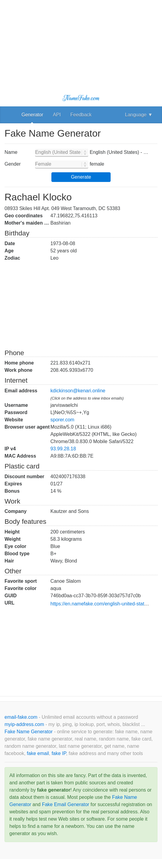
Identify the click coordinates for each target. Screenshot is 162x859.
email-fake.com (22, 717)
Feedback (81, 114)
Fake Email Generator (65, 804)
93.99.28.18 (63, 448)
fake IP (59, 753)
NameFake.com (80, 98)
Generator (32, 114)
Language (139, 114)
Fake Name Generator (29, 731)
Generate (81, 177)
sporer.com (62, 419)
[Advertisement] (81, 42)
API (57, 114)
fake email (38, 753)
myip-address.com (24, 724)
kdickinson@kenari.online (77, 390)
